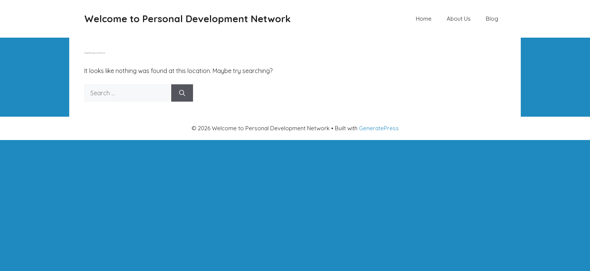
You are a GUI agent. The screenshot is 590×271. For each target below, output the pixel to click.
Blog (492, 18)
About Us (459, 18)
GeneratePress (379, 128)
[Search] (182, 93)
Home (424, 18)
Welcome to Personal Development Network (187, 18)
